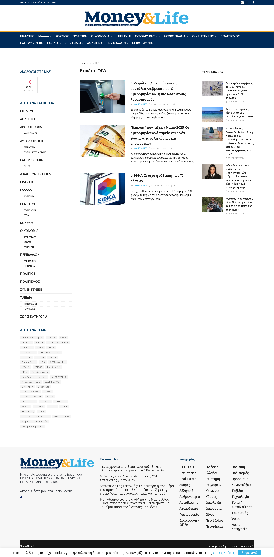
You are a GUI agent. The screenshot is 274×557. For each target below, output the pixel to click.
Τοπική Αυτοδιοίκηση (35, 152)
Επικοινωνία (142, 43)
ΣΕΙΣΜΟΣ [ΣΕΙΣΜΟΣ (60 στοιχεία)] (45, 401)
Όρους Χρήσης (224, 553)
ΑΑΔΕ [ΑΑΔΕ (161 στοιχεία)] (63, 337)
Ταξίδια (52, 43)
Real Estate (30, 237)
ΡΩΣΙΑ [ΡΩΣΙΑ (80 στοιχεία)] (49, 396)
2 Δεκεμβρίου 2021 (159, 185)
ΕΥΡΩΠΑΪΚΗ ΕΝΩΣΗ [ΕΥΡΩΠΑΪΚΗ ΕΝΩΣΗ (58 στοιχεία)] (50, 352)
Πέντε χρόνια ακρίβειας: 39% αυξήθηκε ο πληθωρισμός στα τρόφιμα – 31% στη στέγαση (239, 90)
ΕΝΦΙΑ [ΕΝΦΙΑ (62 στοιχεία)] (51, 347)
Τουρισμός (29, 308)
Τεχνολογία (30, 210)
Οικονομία (100, 36)
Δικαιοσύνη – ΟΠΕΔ (35, 174)
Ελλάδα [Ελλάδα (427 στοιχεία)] (53, 357)
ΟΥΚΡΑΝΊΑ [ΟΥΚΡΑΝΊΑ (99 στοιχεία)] (27, 386)
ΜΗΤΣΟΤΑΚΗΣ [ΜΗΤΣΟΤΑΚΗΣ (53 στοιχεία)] (59, 377)
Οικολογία (29, 266)
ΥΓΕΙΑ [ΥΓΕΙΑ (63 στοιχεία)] (42, 411)
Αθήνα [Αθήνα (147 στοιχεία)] (39, 342)
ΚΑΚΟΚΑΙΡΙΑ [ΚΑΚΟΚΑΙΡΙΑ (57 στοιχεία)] (53, 367)
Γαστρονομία (31, 43)
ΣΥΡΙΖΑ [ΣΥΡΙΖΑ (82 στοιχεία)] (25, 406)
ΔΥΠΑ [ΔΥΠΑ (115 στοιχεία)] (40, 347)
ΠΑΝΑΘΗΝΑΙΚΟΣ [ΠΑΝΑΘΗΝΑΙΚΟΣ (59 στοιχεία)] (30, 391)
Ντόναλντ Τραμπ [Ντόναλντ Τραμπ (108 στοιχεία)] (31, 382)
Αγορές (27, 242)
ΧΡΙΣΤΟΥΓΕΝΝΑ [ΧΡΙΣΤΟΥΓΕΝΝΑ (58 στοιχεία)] (62, 416)
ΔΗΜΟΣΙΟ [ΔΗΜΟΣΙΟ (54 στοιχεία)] (27, 347)
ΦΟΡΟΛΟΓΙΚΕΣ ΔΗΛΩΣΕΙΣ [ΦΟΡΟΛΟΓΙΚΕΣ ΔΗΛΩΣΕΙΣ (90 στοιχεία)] (35, 416)
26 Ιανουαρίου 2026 (159, 104)
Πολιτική (80, 36)
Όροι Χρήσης (230, 546)
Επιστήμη (72, 43)
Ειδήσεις (27, 36)
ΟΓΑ (97, 63)
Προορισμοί (30, 304)
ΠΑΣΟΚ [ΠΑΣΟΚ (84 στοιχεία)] (47, 391)
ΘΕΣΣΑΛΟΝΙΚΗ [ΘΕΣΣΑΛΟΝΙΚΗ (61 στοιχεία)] (57, 362)
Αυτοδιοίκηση (146, 36)
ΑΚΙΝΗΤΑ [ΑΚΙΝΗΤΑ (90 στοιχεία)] (26, 342)
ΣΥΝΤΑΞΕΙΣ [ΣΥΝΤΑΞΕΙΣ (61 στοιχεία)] (60, 401)
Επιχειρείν (29, 247)
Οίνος (27, 166)
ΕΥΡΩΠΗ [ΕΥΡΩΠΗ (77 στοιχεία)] (26, 357)
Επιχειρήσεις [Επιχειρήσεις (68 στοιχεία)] (29, 362)
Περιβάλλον (116, 43)
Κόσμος (62, 36)
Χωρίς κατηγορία (33, 316)
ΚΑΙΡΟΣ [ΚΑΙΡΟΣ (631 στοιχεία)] (38, 367)
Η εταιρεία (214, 546)
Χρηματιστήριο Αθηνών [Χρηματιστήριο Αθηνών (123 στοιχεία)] (35, 421)
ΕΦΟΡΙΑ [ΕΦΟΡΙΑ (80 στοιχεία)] (40, 357)
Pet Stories (29, 261)
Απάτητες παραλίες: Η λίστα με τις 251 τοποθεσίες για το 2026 (239, 112)
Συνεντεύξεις (203, 36)
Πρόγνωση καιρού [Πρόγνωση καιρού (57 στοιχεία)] (32, 396)
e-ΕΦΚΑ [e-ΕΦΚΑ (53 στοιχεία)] (51, 337)
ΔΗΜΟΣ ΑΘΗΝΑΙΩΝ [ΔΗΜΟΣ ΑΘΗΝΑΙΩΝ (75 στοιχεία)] (58, 342)
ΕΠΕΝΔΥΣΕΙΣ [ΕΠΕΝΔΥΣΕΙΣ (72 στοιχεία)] (28, 352)
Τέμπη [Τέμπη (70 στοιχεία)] (64, 406)
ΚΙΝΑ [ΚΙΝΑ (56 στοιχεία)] (24, 372)
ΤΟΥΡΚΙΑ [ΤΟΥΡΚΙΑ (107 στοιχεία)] (39, 406)
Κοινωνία (29, 196)
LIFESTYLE (123, 36)
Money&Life (26, 546)
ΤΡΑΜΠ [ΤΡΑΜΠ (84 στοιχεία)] (52, 406)
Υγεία (26, 215)
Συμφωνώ (249, 553)
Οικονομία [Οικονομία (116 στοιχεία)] (43, 386)
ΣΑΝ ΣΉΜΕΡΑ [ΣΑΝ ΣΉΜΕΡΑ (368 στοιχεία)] (29, 401)
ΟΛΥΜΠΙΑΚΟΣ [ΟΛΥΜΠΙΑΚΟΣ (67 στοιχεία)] (52, 382)
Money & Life (140, 104)
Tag (90, 63)
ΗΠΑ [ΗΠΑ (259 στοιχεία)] (43, 362)
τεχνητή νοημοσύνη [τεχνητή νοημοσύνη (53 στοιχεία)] (33, 426)
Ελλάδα (43, 36)
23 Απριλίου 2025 (158, 148)
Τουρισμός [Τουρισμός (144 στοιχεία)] (28, 411)
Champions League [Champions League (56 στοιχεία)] (32, 337)
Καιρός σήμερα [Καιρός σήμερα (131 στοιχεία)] (40, 372)
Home (83, 63)
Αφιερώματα (30, 133)
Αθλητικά (94, 43)
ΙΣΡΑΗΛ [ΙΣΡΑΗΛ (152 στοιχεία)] (26, 367)
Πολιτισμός (230, 36)
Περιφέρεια (29, 147)
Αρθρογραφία (174, 36)
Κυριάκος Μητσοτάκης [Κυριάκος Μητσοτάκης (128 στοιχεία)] (34, 377)
